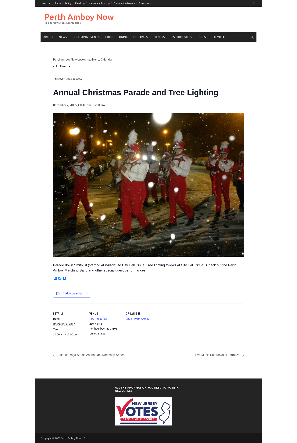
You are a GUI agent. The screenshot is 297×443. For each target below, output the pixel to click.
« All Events (61, 66)
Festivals (140, 37)
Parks (58, 3)
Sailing (68, 3)
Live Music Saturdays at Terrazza (217, 354)
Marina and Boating (99, 3)
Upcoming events (86, 37)
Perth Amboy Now (79, 16)
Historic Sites (181, 37)
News (63, 37)
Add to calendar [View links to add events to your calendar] (73, 293)
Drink (123, 37)
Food (109, 37)
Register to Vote (211, 37)
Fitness (159, 37)
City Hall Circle (98, 318)
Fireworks (144, 3)
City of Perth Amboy (137, 318)
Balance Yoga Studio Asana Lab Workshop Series (90, 354)
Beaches (46, 3)
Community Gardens (124, 3)
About (48, 37)
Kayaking (80, 3)
